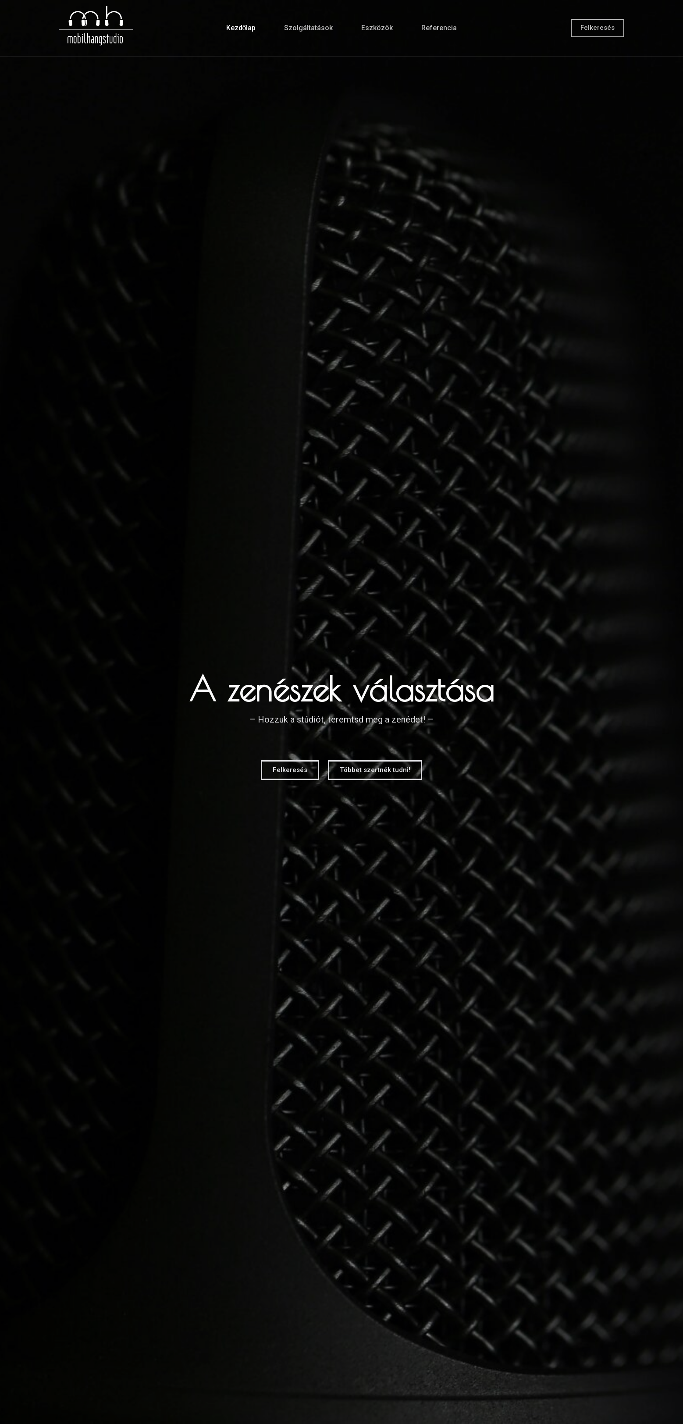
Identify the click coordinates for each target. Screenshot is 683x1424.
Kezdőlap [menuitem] (241, 28)
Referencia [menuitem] (439, 28)
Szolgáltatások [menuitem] (308, 28)
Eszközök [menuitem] (377, 28)
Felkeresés (597, 28)
